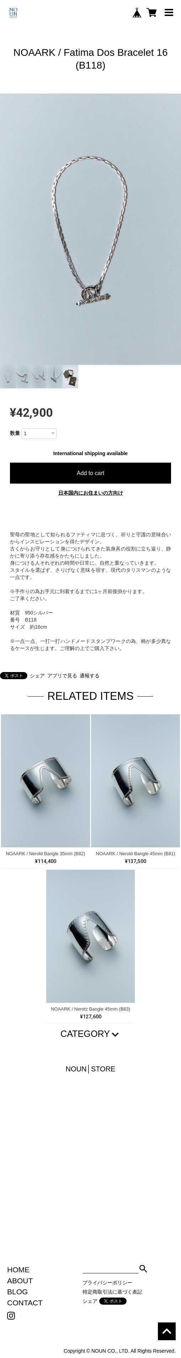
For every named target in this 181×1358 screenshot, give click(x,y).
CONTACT (25, 1303)
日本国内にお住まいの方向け (90, 493)
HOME (18, 1270)
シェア (37, 675)
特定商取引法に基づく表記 (112, 1292)
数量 (15, 433)
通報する (90, 675)
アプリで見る (62, 675)
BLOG (17, 1292)
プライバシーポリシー (107, 1282)
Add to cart (90, 473)
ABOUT (20, 1281)
